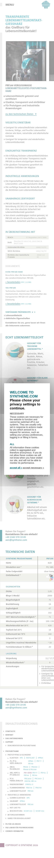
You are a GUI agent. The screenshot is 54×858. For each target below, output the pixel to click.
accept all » (16, 468)
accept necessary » (33, 468)
